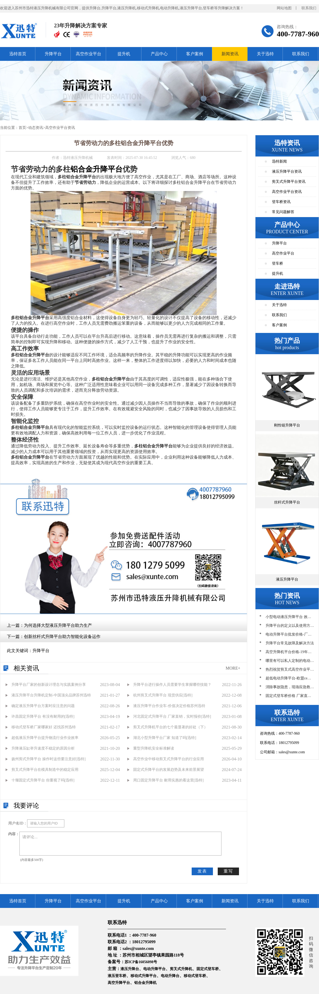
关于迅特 (265, 54)
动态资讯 (35, 128)
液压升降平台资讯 (287, 172)
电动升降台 (170, 976)
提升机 (123, 54)
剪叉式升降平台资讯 (288, 182)
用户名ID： (17, 823)
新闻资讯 (229, 54)
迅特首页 (17, 54)
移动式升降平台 (144, 976)
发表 (202, 871)
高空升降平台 (119, 983)
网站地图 (284, 8)
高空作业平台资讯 (60, 128)
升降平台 (53, 54)
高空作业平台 (88, 54)
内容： (13, 834)
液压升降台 (129, 969)
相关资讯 (26, 668)
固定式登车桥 (207, 969)
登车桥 (277, 263)
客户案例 (194, 54)
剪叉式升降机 (181, 969)
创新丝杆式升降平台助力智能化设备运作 (62, 636)
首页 (22, 128)
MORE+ (233, 668)
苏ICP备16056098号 (141, 962)
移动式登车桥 (195, 976)
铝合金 (81, 169)
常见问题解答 (283, 212)
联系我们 (308, 8)
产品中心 (159, 54)
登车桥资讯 (281, 202)
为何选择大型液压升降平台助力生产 (58, 625)
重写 (228, 871)
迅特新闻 (279, 161)
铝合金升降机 (145, 983)
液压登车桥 (117, 976)
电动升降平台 (154, 969)
